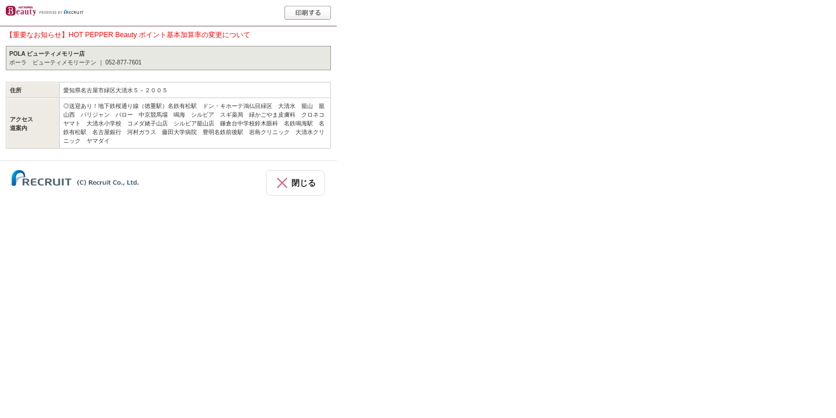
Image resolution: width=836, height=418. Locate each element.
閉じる (303, 183)
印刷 (307, 13)
